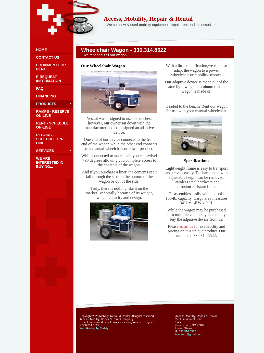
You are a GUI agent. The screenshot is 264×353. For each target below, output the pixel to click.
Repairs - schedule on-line (50, 139)
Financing (46, 96)
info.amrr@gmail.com (188, 334)
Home (41, 50)
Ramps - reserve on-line (52, 113)
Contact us (47, 57)
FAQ (40, 88)
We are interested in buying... (50, 162)
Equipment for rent (51, 67)
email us (186, 226)
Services (45, 151)
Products (46, 104)
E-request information (48, 79)
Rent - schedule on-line (52, 125)
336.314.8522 (187, 331)
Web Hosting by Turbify (94, 328)
